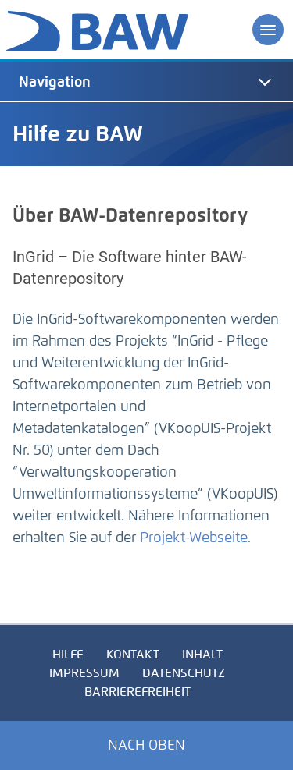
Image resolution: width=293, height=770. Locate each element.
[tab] (146, 81)
